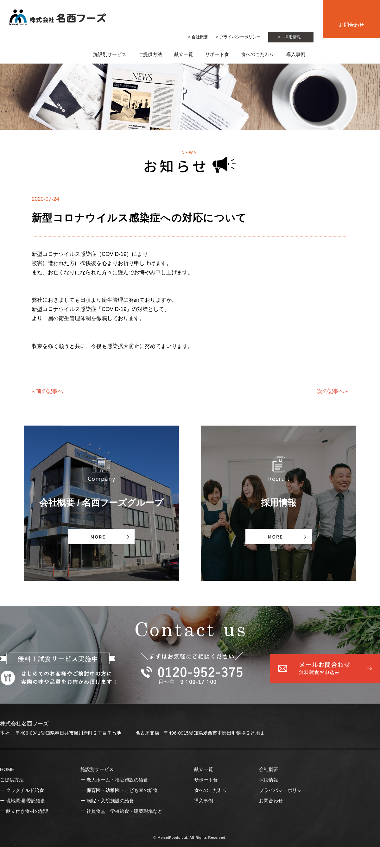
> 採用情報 (289, 37)
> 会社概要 (198, 37)
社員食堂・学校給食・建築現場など (124, 811)
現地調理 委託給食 (25, 800)
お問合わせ (351, 25)
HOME (7, 769)
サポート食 (217, 54)
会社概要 (268, 769)
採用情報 (268, 779)
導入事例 (203, 800)
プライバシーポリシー (283, 790)
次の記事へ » (332, 391)
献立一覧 (183, 54)
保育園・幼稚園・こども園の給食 (122, 790)
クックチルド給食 (25, 790)
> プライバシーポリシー (238, 37)
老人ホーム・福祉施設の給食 (117, 779)
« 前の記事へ (47, 391)
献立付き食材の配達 (27, 811)
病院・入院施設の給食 (110, 800)
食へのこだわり (257, 54)
